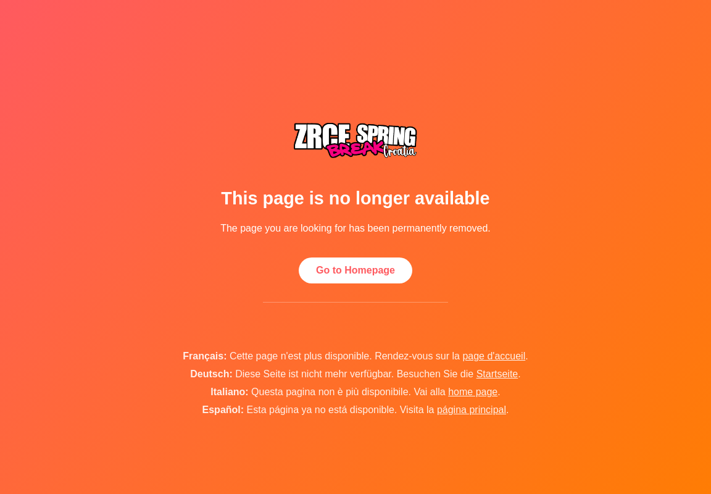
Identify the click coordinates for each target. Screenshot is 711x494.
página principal (471, 409)
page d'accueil (493, 356)
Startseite (497, 374)
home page (472, 392)
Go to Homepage (355, 270)
